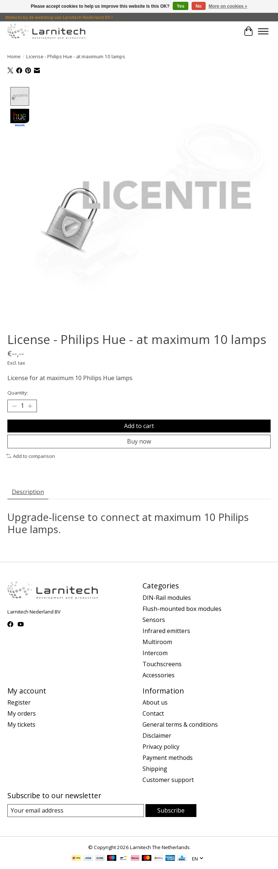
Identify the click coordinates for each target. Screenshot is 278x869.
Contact (153, 714)
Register (19, 703)
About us (155, 703)
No (199, 6)
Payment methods (168, 758)
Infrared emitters (166, 631)
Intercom (155, 653)
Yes (181, 6)
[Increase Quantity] (30, 406)
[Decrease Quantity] (14, 406)
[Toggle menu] (263, 31)
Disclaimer (157, 736)
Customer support (168, 780)
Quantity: (17, 393)
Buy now (139, 441)
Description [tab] (28, 492)
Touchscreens (162, 664)
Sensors (154, 620)
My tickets (21, 725)
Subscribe (171, 811)
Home (14, 56)
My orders (21, 714)
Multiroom (157, 642)
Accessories (159, 675)
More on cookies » (228, 6)
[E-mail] (75, 810)
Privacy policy (161, 747)
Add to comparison (30, 456)
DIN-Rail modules (167, 598)
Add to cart (139, 426)
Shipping (155, 769)
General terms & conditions (180, 725)
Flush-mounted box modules (182, 609)
